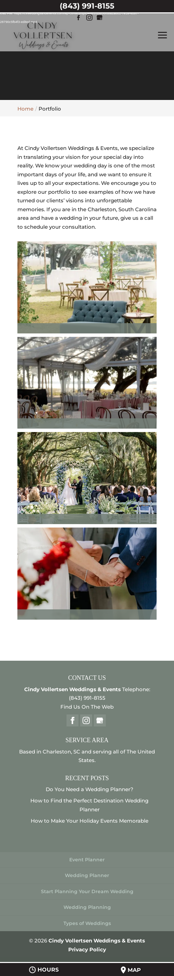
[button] (87, 287)
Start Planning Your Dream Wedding (87, 891)
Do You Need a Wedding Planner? (89, 789)
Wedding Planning (87, 907)
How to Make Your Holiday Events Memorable (89, 820)
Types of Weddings (87, 923)
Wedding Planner (87, 875)
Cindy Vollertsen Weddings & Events (96, 940)
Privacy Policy (87, 949)
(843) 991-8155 (87, 698)
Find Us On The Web (87, 707)
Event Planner (87, 860)
